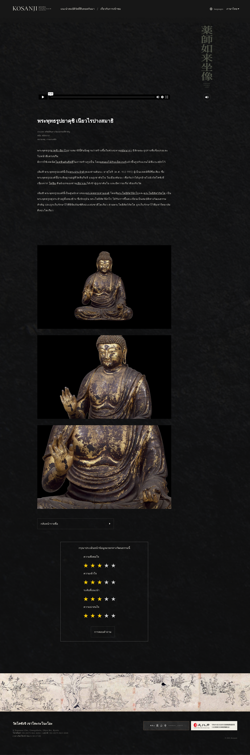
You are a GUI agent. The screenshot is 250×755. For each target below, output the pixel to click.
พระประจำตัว (78, 171)
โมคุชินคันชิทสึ (64, 161)
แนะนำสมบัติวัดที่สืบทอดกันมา (78, 9)
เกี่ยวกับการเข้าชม (110, 9)
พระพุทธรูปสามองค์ (98, 193)
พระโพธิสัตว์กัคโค (155, 193)
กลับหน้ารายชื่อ (49, 523)
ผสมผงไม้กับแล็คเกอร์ (113, 161)
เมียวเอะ (82, 183)
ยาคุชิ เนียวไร (59, 150)
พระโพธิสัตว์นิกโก (128, 193)
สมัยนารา (126, 150)
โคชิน (52, 183)
